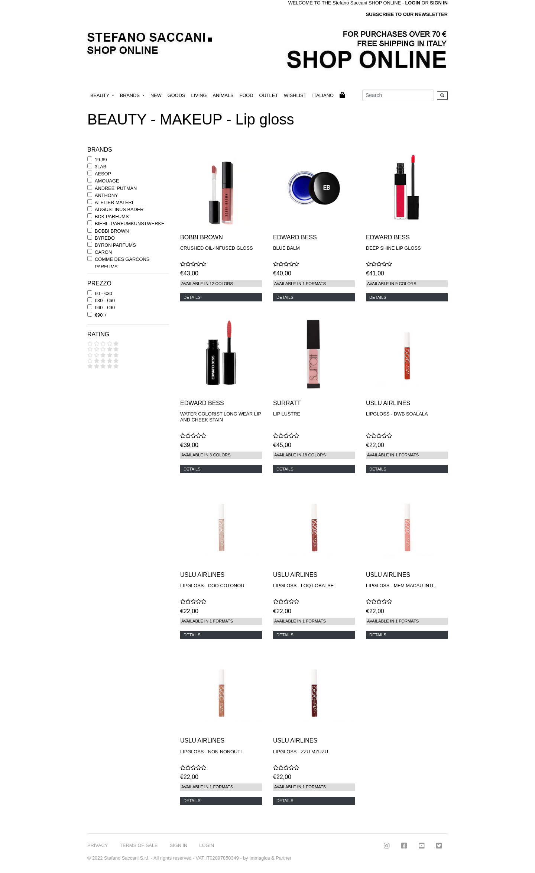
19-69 (101, 159)
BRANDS (130, 95)
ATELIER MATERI (114, 202)
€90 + (101, 315)
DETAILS (192, 297)
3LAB (100, 166)
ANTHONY (106, 195)
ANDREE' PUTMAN (116, 188)
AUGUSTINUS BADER (119, 209)
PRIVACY (97, 845)
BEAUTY (100, 95)
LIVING (199, 95)
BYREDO (105, 238)
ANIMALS (223, 95)
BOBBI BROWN (112, 231)
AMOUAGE (107, 181)
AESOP (103, 174)
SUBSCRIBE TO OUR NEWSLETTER (407, 14)
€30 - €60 (105, 300)
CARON (103, 252)
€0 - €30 (103, 293)
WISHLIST (295, 95)
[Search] (398, 95)
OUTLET (268, 95)
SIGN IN (439, 3)
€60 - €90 (105, 307)
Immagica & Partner (270, 858)
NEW (156, 95)
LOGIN (206, 845)
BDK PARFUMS (112, 216)
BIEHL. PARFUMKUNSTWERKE (129, 223)
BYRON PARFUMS (115, 245)
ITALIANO (322, 95)
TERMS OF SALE (139, 845)
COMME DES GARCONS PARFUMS (122, 262)
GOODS (176, 95)
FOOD (246, 95)
